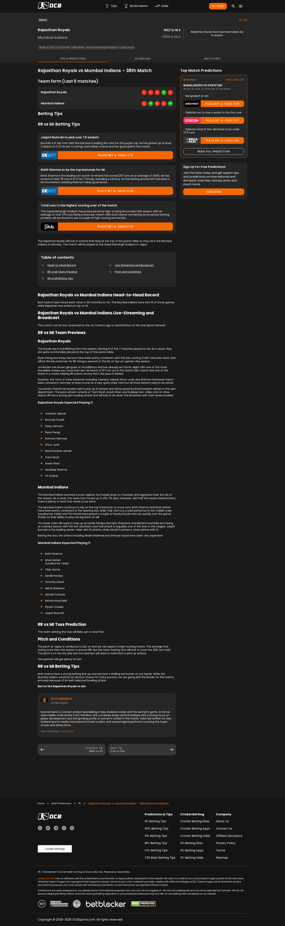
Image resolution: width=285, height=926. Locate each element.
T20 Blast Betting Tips (160, 858)
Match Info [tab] (212, 58)
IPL (79, 803)
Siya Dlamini (67, 731)
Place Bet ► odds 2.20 (87, 226)
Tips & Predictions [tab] (72, 58)
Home (41, 803)
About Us (222, 821)
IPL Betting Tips (155, 821)
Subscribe (213, 192)
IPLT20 (243, 20)
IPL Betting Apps (191, 850)
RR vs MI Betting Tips (57, 278)
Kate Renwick (61, 699)
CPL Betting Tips (156, 850)
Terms (220, 850)
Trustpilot (41, 837)
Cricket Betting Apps (195, 828)
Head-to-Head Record (58, 265)
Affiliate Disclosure (229, 836)
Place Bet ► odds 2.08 (211, 103)
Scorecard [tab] (142, 58)
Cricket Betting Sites (194, 821)
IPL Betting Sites (191, 843)
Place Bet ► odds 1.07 (211, 120)
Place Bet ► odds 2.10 (87, 155)
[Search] (233, 6)
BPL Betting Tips (156, 843)
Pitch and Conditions (124, 272)
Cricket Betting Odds (195, 836)
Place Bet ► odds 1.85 (211, 140)
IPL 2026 (218, 6)
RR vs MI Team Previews (59, 272)
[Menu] (240, 6)
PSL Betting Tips (156, 836)
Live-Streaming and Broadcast (131, 265)
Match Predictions (61, 803)
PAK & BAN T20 (235, 79)
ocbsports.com (46, 878)
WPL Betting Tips (156, 828)
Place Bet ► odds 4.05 (87, 191)
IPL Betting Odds (191, 858)
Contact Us (224, 828)
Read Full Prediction (214, 151)
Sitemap (222, 858)
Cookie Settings (55, 843)
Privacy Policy (226, 843)
